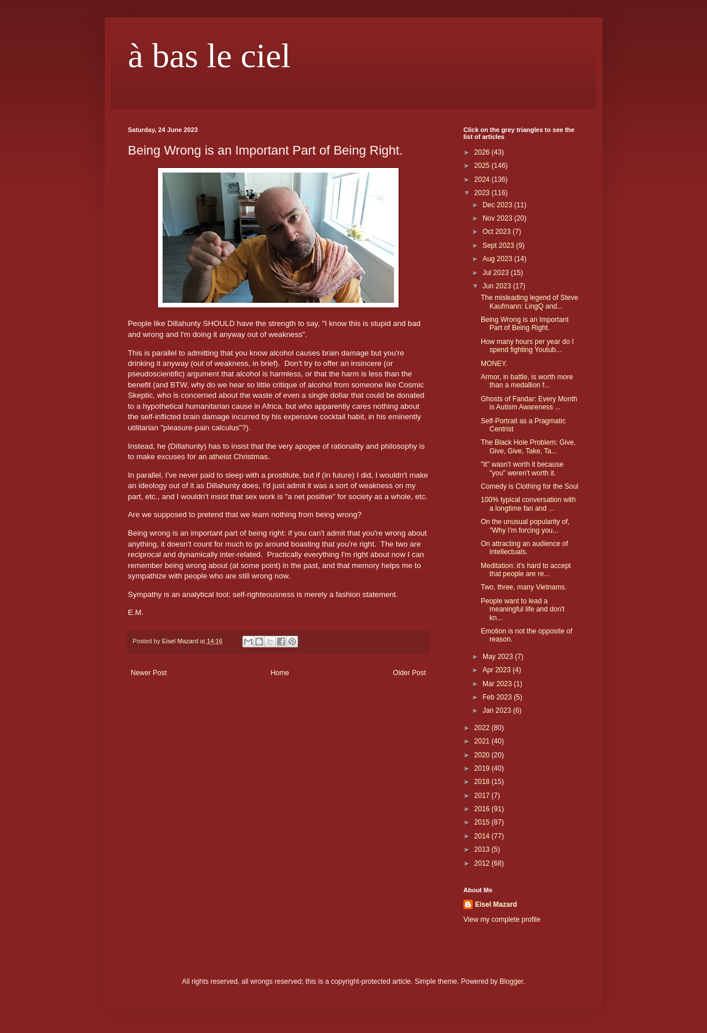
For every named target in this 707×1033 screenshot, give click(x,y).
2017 (483, 796)
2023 (483, 193)
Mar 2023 (498, 684)
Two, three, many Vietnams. (524, 587)
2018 (483, 782)
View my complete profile (501, 919)
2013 (483, 849)
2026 (483, 152)
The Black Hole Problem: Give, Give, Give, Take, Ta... (528, 446)
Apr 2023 (498, 670)
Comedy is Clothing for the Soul (530, 486)
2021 (483, 741)
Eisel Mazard (496, 904)
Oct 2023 (498, 232)
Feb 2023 (498, 697)
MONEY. (494, 364)
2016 (483, 809)
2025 (483, 166)
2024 (483, 179)
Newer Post (149, 673)
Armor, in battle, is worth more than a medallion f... (527, 381)
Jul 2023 (497, 273)
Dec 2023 (498, 205)
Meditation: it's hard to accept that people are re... (526, 570)
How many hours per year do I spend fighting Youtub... (527, 346)
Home (280, 673)
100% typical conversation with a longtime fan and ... (528, 504)
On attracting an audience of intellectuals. (524, 548)
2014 (483, 836)
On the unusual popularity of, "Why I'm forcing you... (525, 526)
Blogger (511, 981)
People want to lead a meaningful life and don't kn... (523, 609)
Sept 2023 (499, 245)
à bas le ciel (209, 55)
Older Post (409, 673)
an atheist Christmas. (234, 456)
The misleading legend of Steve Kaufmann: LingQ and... (529, 302)
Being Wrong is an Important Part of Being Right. (525, 324)
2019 (483, 768)
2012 (483, 863)
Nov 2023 (498, 218)
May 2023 (499, 657)
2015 (483, 822)
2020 (483, 755)
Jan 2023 (498, 710)
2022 (483, 728)
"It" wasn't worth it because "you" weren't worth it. (522, 468)
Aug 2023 (498, 259)
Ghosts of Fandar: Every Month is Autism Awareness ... (529, 403)
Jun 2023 (498, 286)
